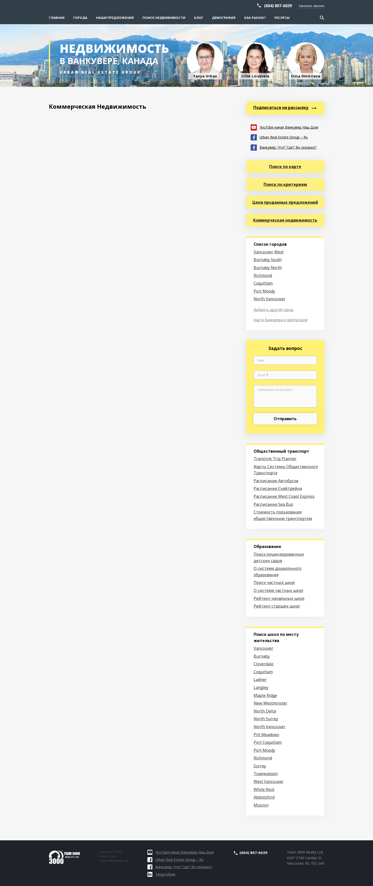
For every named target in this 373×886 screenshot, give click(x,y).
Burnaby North (268, 267)
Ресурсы (282, 17)
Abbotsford (264, 797)
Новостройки (284, 5)
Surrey (260, 766)
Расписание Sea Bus (273, 504)
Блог (198, 17)
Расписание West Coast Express (284, 496)
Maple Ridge (265, 695)
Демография (224, 17)
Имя (261, 361)
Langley (261, 687)
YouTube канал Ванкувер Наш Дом (284, 127)
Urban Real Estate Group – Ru (279, 136)
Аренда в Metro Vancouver (217, 5)
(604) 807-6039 (278, 13)
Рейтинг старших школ (277, 606)
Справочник (256, 5)
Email (263, 375)
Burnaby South (268, 259)
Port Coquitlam (268, 742)
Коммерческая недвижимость (285, 220)
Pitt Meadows (266, 734)
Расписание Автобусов (276, 480)
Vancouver (263, 648)
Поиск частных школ (274, 582)
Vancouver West (269, 252)
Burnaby (262, 656)
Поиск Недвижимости (163, 17)
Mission (261, 805)
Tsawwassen (266, 773)
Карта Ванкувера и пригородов (280, 319)
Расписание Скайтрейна (278, 488)
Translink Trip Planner (275, 458)
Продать (182, 5)
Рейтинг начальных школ (279, 598)
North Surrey (266, 718)
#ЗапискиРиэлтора (103, 5)
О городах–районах (64, 5)
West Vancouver (269, 781)
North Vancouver (269, 299)
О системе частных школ (278, 590)
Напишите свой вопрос (276, 390)
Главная (57, 17)
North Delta (265, 711)
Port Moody (264, 291)
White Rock (264, 789)
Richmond (263, 275)
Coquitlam (263, 283)
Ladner (260, 679)
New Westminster (270, 703)
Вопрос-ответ (137, 5)
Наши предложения (115, 17)
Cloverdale (263, 664)
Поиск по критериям (285, 184)
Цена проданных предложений (285, 202)
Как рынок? (255, 17)
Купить (161, 5)
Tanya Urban (161, 874)
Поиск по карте (285, 166)
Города (80, 17)
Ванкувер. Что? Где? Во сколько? (284, 147)
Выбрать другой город (273, 309)
